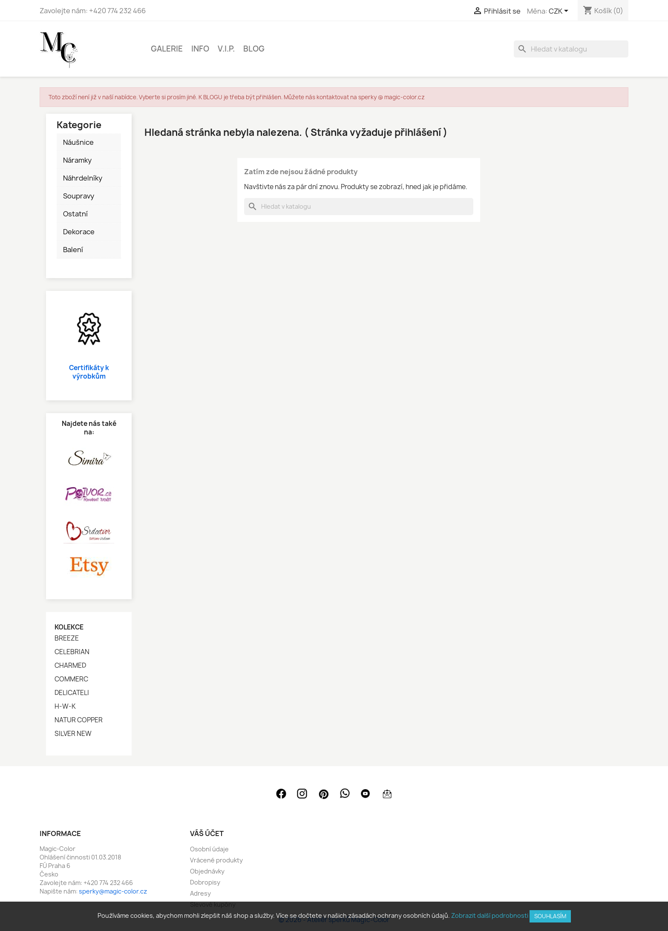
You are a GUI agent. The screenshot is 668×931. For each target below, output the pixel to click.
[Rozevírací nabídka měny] (560, 11)
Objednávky (207, 871)
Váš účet (207, 833)
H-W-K (65, 706)
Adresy (200, 893)
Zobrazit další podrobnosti (489, 915)
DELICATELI (72, 693)
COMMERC (71, 679)
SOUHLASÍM (550, 916)
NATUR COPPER (79, 720)
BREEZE (67, 638)
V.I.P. (226, 48)
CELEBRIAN (72, 652)
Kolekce (69, 627)
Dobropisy (205, 882)
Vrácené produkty (216, 860)
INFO (200, 48)
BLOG (254, 48)
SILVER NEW (73, 734)
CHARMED (70, 665)
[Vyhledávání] (571, 48)
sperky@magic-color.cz (113, 891)
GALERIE (167, 48)
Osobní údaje (209, 849)
